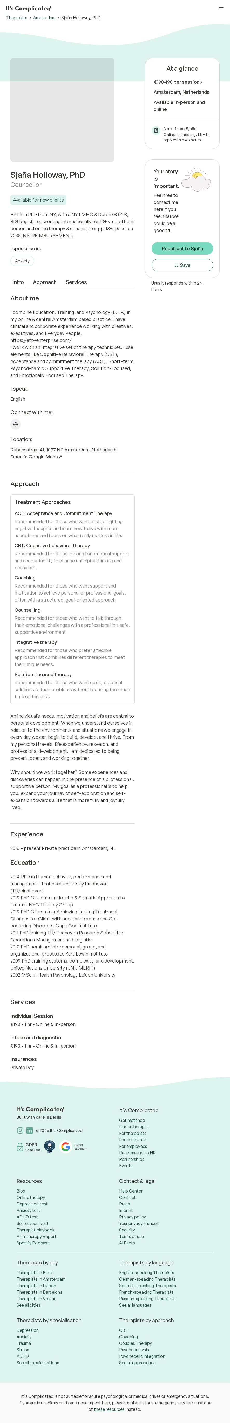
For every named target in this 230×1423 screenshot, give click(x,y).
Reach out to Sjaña (182, 248)
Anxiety (22, 260)
